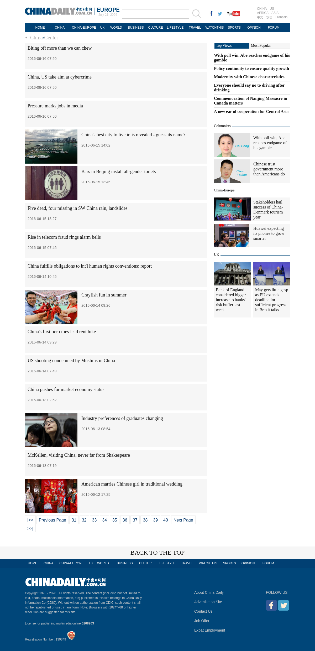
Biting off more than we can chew (60, 48)
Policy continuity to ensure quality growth (251, 68)
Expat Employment (209, 630)
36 (125, 520)
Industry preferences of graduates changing (122, 418)
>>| (30, 528)
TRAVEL (195, 27)
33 (94, 520)
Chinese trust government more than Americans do (269, 169)
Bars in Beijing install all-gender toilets (118, 171)
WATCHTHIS (215, 27)
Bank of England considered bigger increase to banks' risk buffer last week (231, 300)
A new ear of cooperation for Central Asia (251, 111)
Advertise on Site (208, 602)
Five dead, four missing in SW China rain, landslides (78, 208)
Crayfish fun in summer (103, 295)
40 (165, 520)
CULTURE (155, 27)
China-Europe (224, 190)
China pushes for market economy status (66, 389)
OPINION (254, 27)
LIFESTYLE (175, 27)
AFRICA (263, 13)
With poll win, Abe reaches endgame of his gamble (270, 143)
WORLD (116, 27)
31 (74, 520)
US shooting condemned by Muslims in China (71, 360)
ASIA (275, 13)
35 (114, 520)
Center (51, 37)
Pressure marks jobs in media (55, 105)
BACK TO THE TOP (157, 552)
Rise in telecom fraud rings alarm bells (64, 237)
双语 (269, 17)
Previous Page (52, 520)
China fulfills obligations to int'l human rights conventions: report (90, 266)
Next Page (183, 520)
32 (84, 520)
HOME (40, 27)
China (36, 37)
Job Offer (201, 621)
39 (155, 520)
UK (102, 27)
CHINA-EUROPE (84, 27)
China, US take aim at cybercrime (60, 77)
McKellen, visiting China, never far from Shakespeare (79, 455)
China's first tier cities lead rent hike (62, 331)
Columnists (222, 126)
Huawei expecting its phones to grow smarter (268, 233)
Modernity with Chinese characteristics (249, 77)
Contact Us (203, 611)
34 (104, 520)
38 (145, 520)
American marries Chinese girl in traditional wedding (131, 484)
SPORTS (234, 27)
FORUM (274, 27)
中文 (260, 17)
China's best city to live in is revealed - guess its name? (133, 134)
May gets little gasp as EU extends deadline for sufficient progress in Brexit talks (271, 300)
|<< (30, 520)
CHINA (262, 9)
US (272, 9)
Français (281, 17)
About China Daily (209, 592)
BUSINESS (136, 27)
